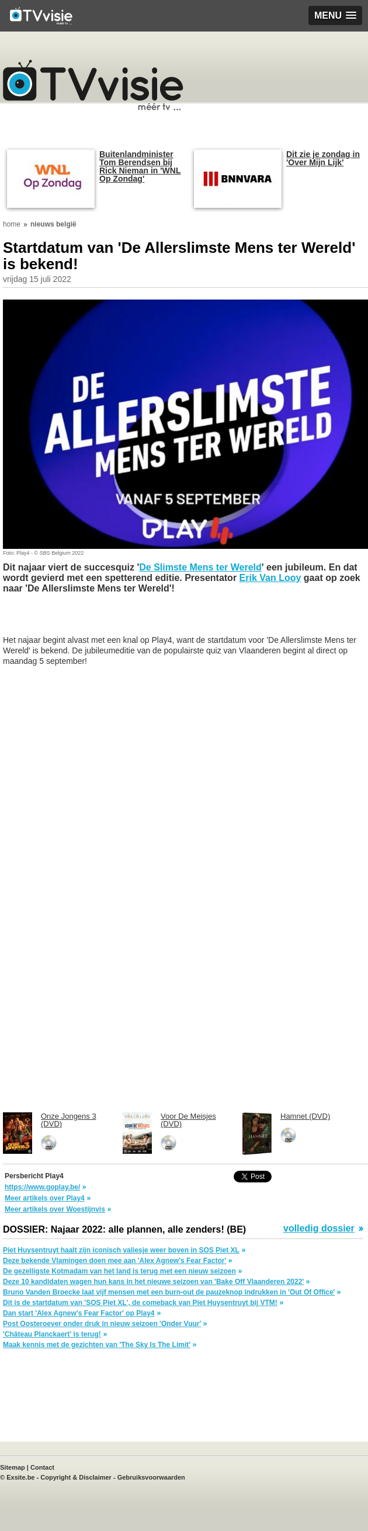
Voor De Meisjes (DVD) (188, 1120)
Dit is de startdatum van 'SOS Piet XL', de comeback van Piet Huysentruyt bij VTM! (140, 1303)
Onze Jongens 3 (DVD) (68, 1120)
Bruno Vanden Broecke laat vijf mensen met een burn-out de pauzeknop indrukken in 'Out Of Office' (169, 1292)
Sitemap (12, 1467)
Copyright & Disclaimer (76, 1477)
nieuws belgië (53, 224)
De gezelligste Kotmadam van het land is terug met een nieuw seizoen (119, 1271)
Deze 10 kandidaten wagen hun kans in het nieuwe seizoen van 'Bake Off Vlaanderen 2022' (153, 1282)
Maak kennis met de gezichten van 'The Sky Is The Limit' (96, 1345)
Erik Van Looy (270, 578)
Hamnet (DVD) (305, 1116)
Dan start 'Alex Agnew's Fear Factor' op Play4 (79, 1313)
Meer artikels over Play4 (45, 1198)
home (11, 224)
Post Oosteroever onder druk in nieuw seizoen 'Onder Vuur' (102, 1324)
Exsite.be (20, 1477)
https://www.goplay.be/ (42, 1187)
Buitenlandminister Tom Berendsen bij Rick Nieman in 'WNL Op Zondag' (139, 166)
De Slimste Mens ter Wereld (200, 567)
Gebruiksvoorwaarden (151, 1477)
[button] (335, 15)
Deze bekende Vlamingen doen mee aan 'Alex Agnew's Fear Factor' (114, 1261)
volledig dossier (319, 1228)
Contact (42, 1467)
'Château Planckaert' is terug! (52, 1334)
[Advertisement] (96, 620)
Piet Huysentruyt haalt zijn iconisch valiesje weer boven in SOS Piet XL (121, 1250)
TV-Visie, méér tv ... (93, 85)
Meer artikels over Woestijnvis (55, 1209)
